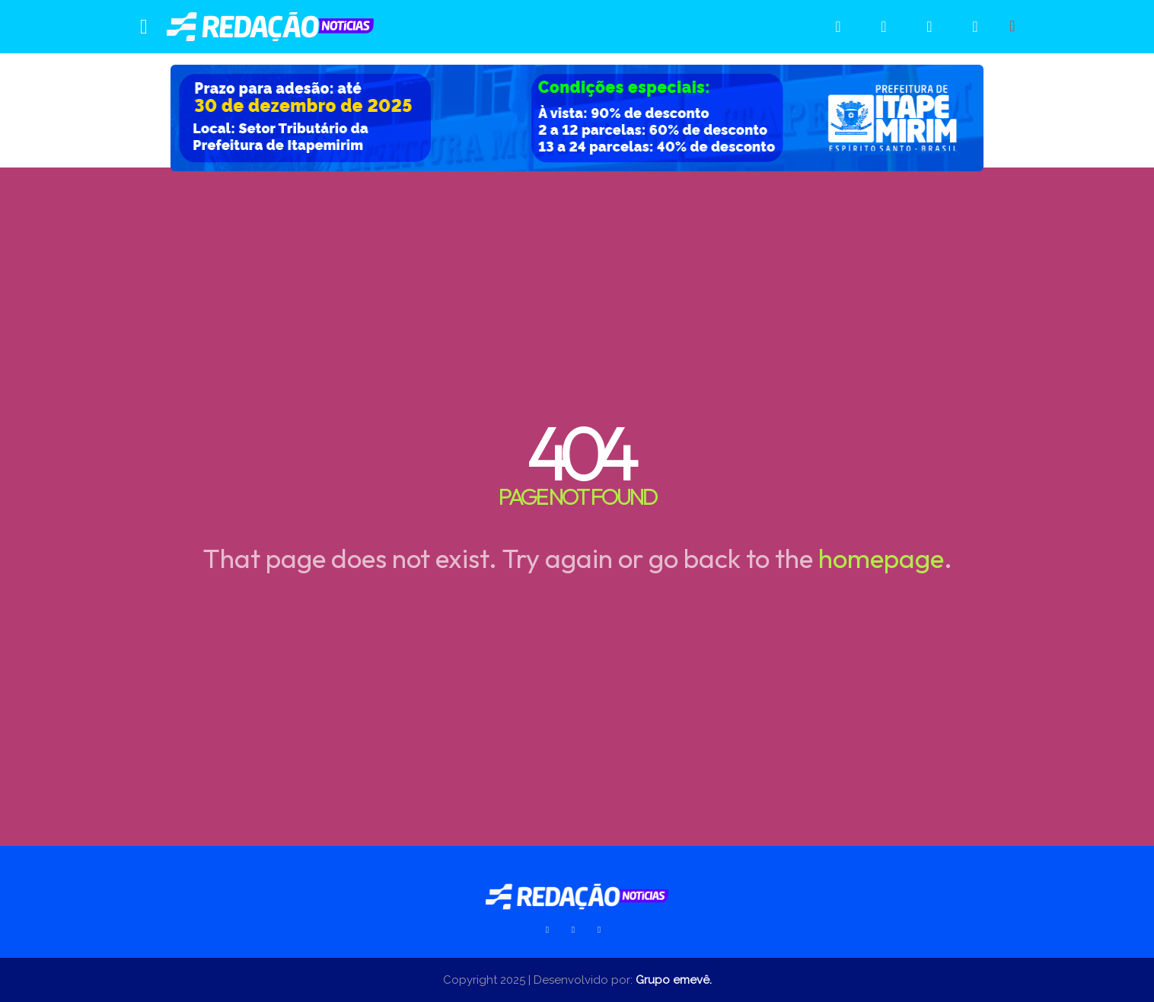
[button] (1012, 26)
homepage (881, 558)
